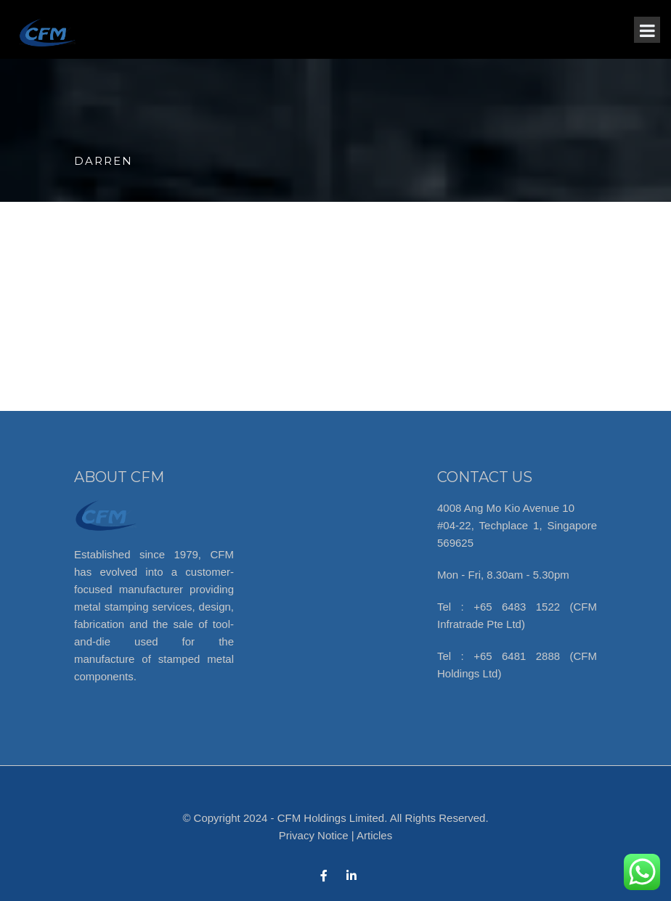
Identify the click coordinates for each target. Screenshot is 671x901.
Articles (374, 835)
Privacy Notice (314, 835)
